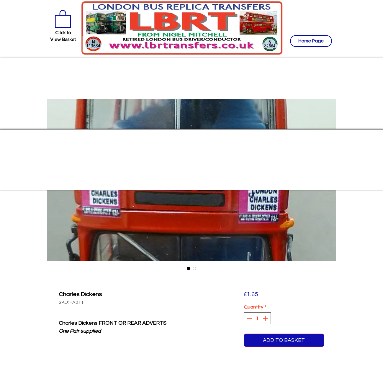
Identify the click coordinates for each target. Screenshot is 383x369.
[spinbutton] (257, 318)
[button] (63, 18)
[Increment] (266, 318)
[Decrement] (249, 318)
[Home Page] (311, 41)
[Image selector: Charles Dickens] (189, 268)
